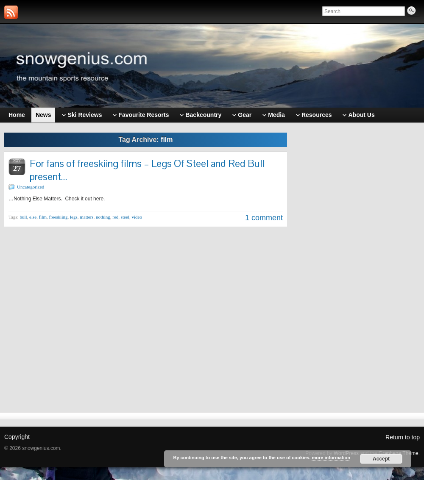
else (32, 216)
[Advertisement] (358, 261)
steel (125, 216)
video (136, 216)
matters (86, 216)
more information (331, 457)
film (43, 216)
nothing (103, 216)
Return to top (402, 437)
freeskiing (58, 216)
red (115, 216)
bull (23, 216)
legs (74, 216)
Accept (381, 459)
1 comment (264, 218)
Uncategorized (30, 186)
